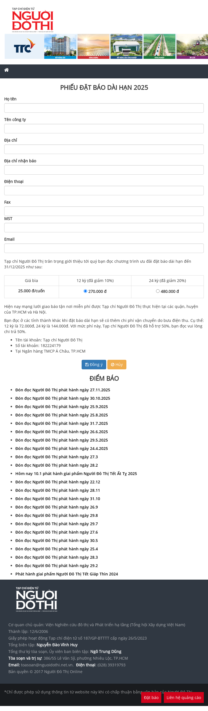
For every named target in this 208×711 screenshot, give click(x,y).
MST (8, 218)
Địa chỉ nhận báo (20, 160)
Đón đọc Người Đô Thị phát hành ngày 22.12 (57, 482)
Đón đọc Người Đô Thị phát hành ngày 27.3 (56, 456)
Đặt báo (151, 697)
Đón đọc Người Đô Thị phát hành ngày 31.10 (57, 498)
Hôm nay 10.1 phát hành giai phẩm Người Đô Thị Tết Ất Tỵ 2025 (76, 473)
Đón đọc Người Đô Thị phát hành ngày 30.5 (56, 540)
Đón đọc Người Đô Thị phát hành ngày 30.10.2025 (62, 398)
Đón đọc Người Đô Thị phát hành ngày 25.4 (56, 548)
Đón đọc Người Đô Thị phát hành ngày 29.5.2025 (61, 440)
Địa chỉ (10, 140)
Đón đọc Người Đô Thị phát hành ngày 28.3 (56, 557)
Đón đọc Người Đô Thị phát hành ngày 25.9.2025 (61, 406)
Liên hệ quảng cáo (184, 697)
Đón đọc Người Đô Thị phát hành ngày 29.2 (56, 565)
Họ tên (10, 99)
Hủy (117, 364)
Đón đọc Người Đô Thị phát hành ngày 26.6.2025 (61, 431)
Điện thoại (13, 181)
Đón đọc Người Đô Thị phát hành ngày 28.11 (57, 490)
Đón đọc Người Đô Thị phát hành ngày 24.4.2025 (61, 448)
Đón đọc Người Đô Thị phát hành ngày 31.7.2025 (61, 423)
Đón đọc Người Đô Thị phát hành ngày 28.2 (56, 465)
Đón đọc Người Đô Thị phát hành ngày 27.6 (56, 532)
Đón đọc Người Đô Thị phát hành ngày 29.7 (56, 523)
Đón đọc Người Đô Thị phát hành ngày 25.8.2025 (61, 415)
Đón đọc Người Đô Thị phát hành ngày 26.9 (56, 507)
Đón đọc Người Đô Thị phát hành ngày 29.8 (56, 515)
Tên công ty (15, 119)
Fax (7, 202)
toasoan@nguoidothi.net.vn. (47, 664)
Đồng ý (94, 364)
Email (9, 239)
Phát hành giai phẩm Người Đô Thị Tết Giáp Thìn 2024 (66, 574)
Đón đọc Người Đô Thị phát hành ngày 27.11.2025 (62, 389)
